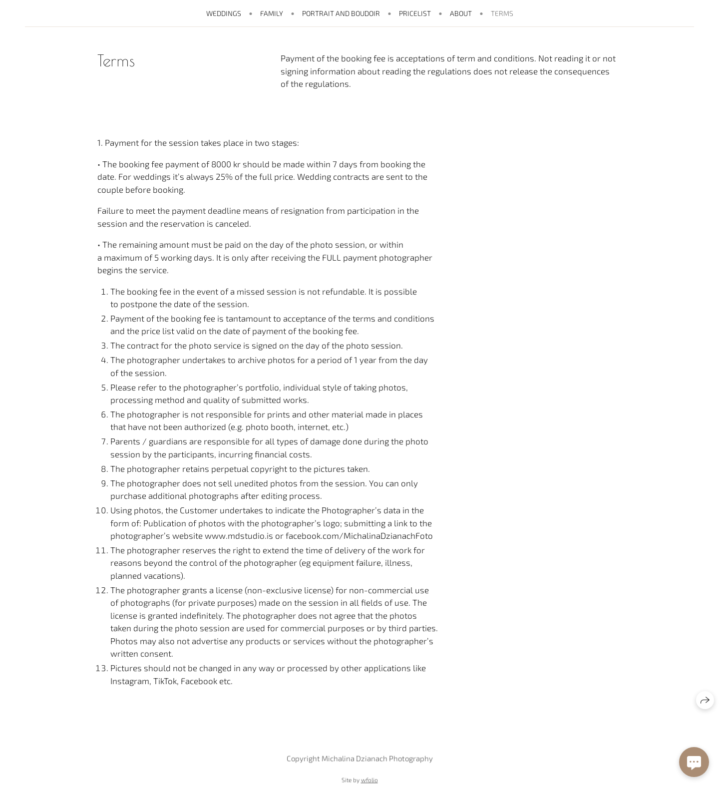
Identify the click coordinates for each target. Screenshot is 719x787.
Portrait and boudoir (341, 13)
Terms (502, 13)
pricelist (415, 13)
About (461, 13)
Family (271, 13)
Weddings (223, 13)
